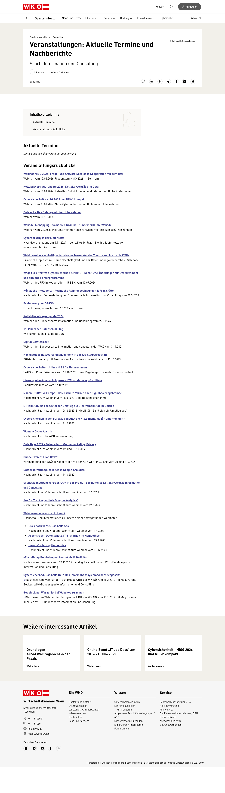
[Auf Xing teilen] (168, 86)
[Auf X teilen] (184, 86)
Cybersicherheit (169, 18)
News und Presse (72, 18)
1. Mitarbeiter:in (123, 735)
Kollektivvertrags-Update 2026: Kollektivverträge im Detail (61, 191)
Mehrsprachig (92, 788)
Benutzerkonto (168, 743)
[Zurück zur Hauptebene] (26, 18)
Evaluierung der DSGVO (38, 308)
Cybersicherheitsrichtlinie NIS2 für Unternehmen (55, 372)
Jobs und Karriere (79, 747)
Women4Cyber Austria (37, 436)
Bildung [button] (126, 18)
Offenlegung (118, 788)
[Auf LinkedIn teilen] (160, 86)
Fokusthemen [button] (147, 18)
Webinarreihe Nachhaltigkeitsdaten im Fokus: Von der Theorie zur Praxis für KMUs (76, 260)
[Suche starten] (171, 6)
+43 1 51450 (31, 749)
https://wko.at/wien (36, 759)
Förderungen (121, 754)
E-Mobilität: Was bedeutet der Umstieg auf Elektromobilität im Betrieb (68, 411)
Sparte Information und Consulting (46, 18)
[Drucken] (192, 86)
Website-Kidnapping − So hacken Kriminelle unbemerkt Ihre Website (67, 230)
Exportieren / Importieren (128, 750)
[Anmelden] (189, 6)
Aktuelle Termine (44, 127)
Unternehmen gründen (127, 728)
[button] (196, 18)
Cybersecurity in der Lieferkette (43, 243)
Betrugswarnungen (171, 750)
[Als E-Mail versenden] (151, 86)
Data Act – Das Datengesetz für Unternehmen (52, 217)
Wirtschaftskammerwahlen (84, 735)
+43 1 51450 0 (32, 744)
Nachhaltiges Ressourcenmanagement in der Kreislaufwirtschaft (65, 359)
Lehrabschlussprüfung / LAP (176, 728)
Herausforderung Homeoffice (47, 550)
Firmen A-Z (166, 735)
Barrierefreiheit (134, 788)
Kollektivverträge (169, 731)
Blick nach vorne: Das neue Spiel (49, 531)
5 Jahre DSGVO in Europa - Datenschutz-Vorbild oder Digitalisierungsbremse (72, 398)
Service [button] (110, 18)
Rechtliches (75, 743)
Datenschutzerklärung (155, 788)
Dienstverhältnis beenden (128, 747)
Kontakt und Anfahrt (80, 728)
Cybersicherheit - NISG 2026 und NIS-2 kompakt (54, 204)
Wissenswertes (77, 739)
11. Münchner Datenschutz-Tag (43, 334)
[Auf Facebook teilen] (176, 86)
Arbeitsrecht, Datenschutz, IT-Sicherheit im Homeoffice (64, 540)
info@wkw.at (32, 754)
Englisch (106, 788)
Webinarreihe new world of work (44, 518)
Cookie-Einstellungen (178, 788)
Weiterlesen (35, 692)
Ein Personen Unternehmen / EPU (179, 739)
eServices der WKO (170, 747)
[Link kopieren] (143, 86)
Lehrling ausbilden (124, 731)
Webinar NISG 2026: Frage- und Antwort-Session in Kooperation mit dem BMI (73, 179)
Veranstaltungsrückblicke (49, 134)
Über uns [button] (92, 18)
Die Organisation (78, 731)
